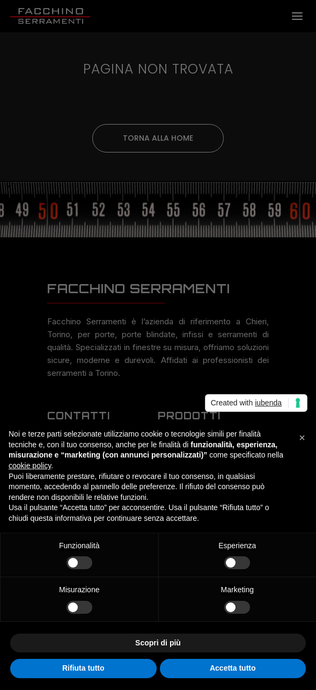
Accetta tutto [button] (233, 668)
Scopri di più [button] (158, 642)
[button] (302, 437)
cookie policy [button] (30, 465)
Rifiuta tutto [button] (83, 668)
